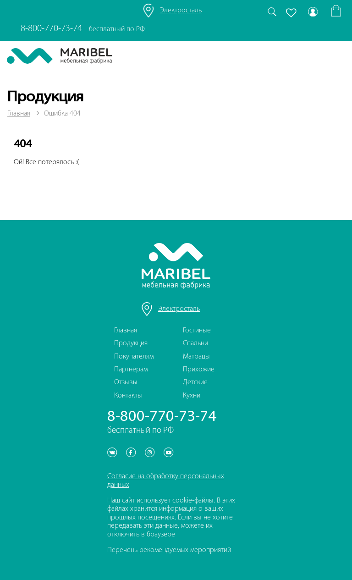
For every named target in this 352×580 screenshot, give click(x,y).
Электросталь (181, 10)
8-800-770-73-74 (51, 28)
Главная (18, 113)
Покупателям (134, 356)
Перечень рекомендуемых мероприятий (169, 550)
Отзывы (126, 382)
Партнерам (131, 369)
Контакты (128, 395)
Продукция (131, 343)
